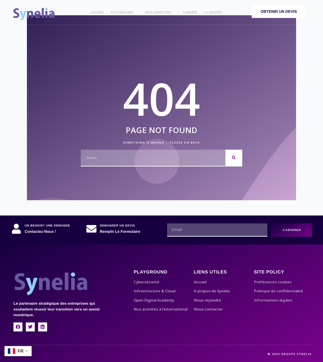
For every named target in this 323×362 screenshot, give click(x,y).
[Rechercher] (233, 158)
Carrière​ (190, 12)
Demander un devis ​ (118, 225)
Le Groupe (215, 12)
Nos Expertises (160, 12)
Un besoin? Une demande (47, 225)
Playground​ (124, 12)
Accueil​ (97, 12)
